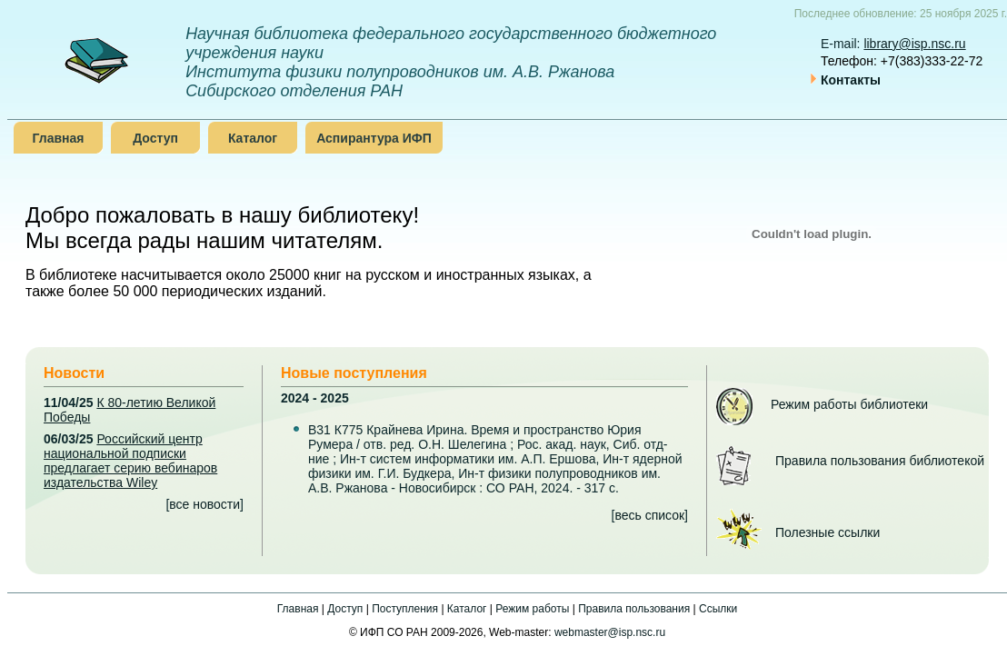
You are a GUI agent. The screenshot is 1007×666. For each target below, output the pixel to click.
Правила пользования (634, 608)
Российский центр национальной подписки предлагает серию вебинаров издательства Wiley (130, 461)
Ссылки (718, 608)
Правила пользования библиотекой (879, 460)
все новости (204, 504)
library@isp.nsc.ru (914, 43)
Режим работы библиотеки (849, 404)
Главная (59, 138)
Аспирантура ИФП (374, 138)
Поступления (405, 608)
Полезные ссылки (827, 532)
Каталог (252, 138)
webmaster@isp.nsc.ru (609, 632)
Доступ (155, 138)
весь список (649, 515)
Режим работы (532, 608)
